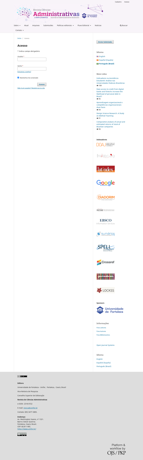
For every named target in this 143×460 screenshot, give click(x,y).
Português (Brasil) (104, 366)
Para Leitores (101, 328)
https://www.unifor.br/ (26, 429)
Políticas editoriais (64, 25)
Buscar (124, 25)
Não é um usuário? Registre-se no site (31, 88)
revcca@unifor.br (31, 408)
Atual (26, 25)
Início (19, 38)
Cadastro (118, 2)
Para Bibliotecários (103, 335)
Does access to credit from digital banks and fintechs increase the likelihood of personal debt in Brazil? (110, 92)
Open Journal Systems (105, 345)
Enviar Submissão (105, 42)
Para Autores (101, 331)
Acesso (126, 2)
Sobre (16, 25)
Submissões (48, 25)
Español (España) (106, 60)
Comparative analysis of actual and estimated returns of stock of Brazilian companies (111, 124)
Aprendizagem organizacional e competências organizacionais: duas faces (110, 104)
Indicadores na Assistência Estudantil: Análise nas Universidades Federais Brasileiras (111, 80)
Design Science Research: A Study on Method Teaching (110, 114)
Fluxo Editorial (84, 25)
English (102, 56)
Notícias (98, 25)
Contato (19, 30)
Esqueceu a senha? (24, 72)
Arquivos (36, 25)
